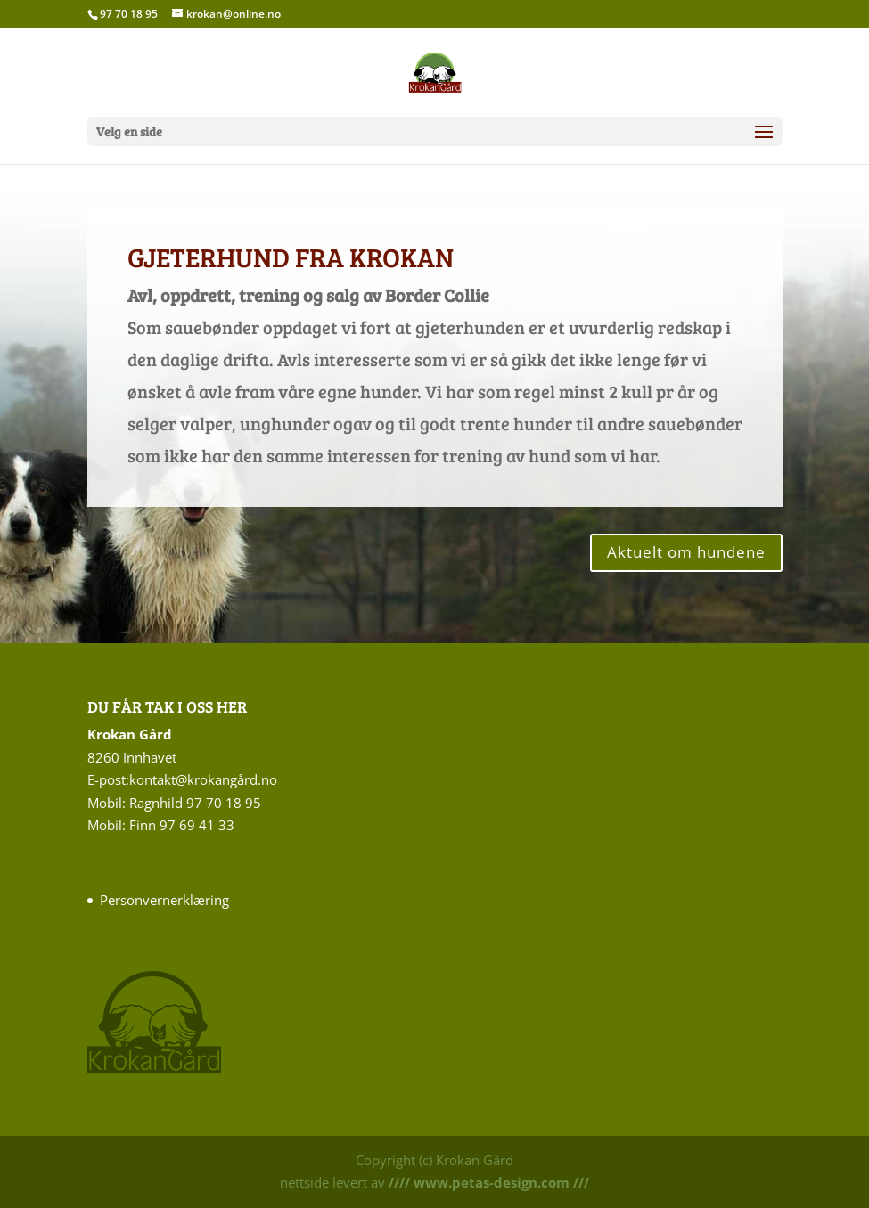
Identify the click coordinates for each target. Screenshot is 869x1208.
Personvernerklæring (164, 900)
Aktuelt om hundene (686, 552)
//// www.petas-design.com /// (487, 1182)
